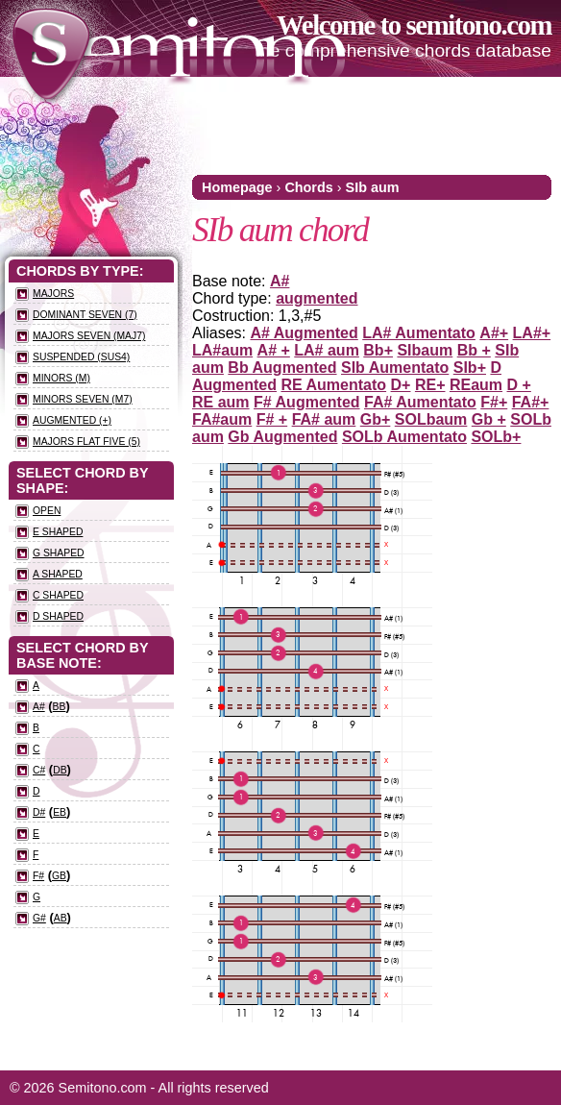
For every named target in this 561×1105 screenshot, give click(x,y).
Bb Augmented (282, 367)
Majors (53, 293)
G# (39, 918)
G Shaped (59, 553)
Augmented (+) (72, 420)
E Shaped (58, 532)
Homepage (237, 187)
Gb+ (375, 419)
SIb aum (373, 187)
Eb (59, 812)
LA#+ (532, 333)
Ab (60, 918)
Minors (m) (61, 378)
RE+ (430, 385)
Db (59, 770)
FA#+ (530, 402)
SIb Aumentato (395, 367)
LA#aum (222, 350)
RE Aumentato (333, 385)
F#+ (493, 402)
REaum (476, 385)
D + (519, 385)
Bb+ (378, 350)
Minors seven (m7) (83, 399)
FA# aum (324, 419)
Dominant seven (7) (85, 314)
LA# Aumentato (419, 333)
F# (38, 876)
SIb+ (469, 367)
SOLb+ (496, 437)
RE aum (221, 402)
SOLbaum (431, 419)
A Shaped (58, 574)
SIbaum (424, 350)
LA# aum (326, 350)
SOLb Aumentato (404, 437)
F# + (271, 419)
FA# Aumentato (420, 402)
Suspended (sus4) (81, 357)
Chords (308, 187)
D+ (401, 385)
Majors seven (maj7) (89, 336)
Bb (59, 706)
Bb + (474, 350)
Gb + (489, 419)
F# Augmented (307, 402)
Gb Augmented (282, 437)
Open (47, 510)
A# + (273, 350)
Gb (59, 876)
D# (39, 812)
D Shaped (58, 616)
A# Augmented (303, 333)
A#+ (493, 333)
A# (279, 281)
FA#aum (222, 419)
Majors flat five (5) (86, 441)
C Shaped (58, 595)
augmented (316, 298)
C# (39, 770)
